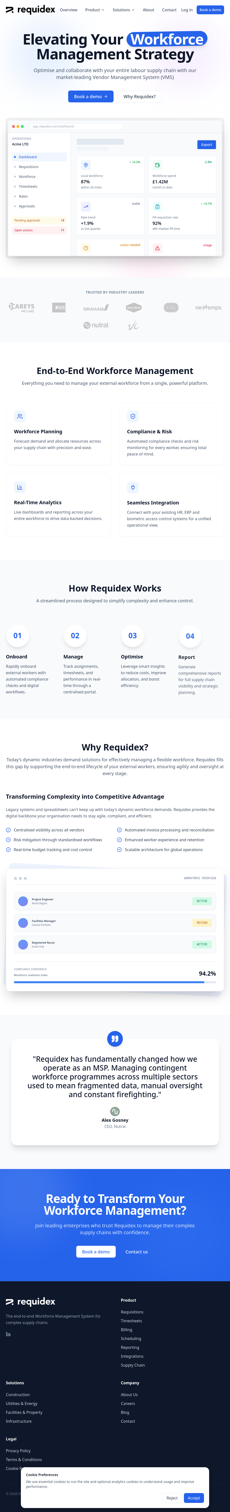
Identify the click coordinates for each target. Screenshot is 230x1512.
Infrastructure (19, 1421)
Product (95, 10)
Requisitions (132, 1312)
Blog (125, 1412)
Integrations (132, 1356)
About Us (129, 1394)
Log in (187, 10)
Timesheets (131, 1321)
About (148, 10)
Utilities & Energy (22, 1403)
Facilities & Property (24, 1412)
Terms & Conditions (24, 1459)
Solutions (124, 10)
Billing (126, 1329)
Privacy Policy (18, 1450)
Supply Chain (133, 1365)
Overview (68, 10)
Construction (18, 1394)
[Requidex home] (30, 10)
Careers (128, 1403)
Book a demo (210, 9)
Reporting (130, 1347)
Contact (169, 10)
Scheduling (131, 1338)
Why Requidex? (139, 96)
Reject (172, 1498)
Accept (194, 1498)
